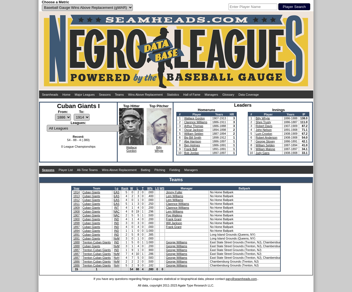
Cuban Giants (91, 192)
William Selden (193, 133)
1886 (76, 261)
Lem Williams (174, 196)
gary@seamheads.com (241, 278)
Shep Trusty (263, 122)
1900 (76, 219)
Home (66, 94)
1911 (76, 203)
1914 (76, 192)
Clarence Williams (195, 122)
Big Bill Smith (192, 137)
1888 (76, 242)
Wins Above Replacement (145, 94)
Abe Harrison (192, 141)
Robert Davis (264, 126)
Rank (124, 188)
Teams (119, 94)
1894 (76, 230)
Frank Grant (174, 219)
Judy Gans (263, 153)
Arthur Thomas (193, 126)
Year (76, 188)
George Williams (176, 242)
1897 (76, 226)
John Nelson (264, 129)
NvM (117, 238)
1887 (76, 250)
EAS (116, 192)
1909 (76, 207)
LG (157, 188)
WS (162, 188)
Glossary (228, 94)
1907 (76, 215)
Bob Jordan (191, 153)
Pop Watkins (174, 215)
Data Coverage (248, 94)
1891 (76, 234)
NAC (117, 211)
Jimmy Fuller (174, 192)
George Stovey (265, 141)
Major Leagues (85, 94)
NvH (116, 257)
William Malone (265, 149)
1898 (76, 223)
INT (116, 207)
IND (116, 219)
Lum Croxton (264, 133)
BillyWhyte (159, 149)
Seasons (105, 94)
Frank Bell (190, 149)
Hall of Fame (191, 94)
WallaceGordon (131, 149)
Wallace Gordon (194, 118)
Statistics (173, 94)
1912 (76, 200)
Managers (211, 94)
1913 (76, 196)
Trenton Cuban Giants (96, 242)
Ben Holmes (192, 145)
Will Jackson (174, 223)
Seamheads (50, 94)
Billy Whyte (263, 118)
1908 (76, 211)
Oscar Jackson (193, 129)
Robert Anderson (266, 137)
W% (149, 188)
